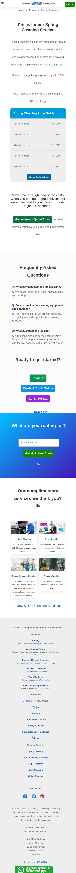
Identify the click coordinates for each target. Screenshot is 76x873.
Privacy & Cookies (36, 726)
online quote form (54, 64)
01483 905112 (38, 398)
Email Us (38, 378)
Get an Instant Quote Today (32, 219)
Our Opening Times (35, 649)
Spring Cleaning (35, 751)
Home (21, 10)
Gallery (35, 641)
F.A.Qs (36, 707)
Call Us (69, 4)
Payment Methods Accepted (35, 660)
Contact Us (28, 701)
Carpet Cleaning (35, 764)
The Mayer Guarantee (35, 668)
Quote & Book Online (38, 388)
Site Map (35, 713)
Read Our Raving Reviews (35, 685)
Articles (35, 738)
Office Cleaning (35, 776)
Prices (32, 10)
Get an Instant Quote (39, 177)
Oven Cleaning (36, 770)
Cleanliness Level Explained (35, 732)
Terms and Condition (36, 719)
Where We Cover (36, 677)
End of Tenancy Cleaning (36, 757)
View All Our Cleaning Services (38, 606)
